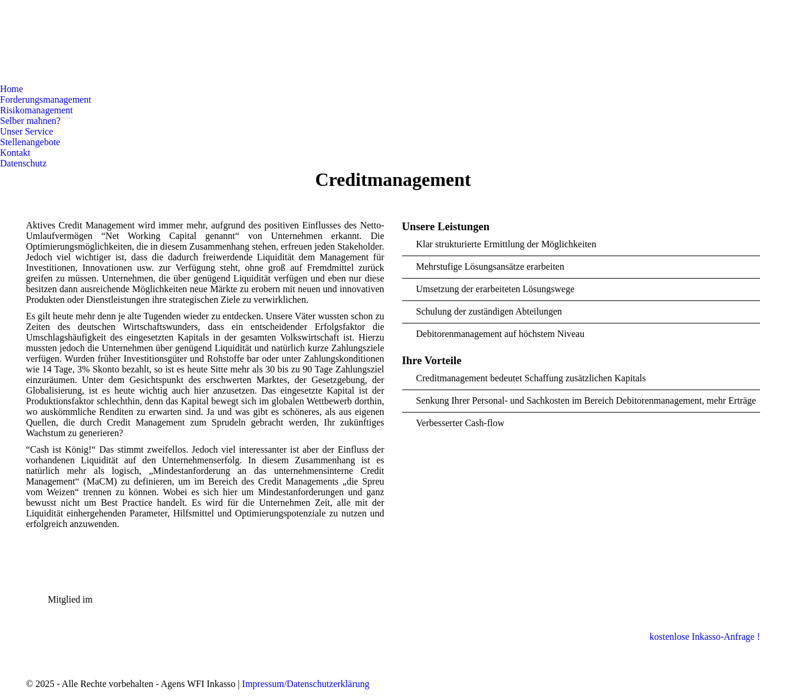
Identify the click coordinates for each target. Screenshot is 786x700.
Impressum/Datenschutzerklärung (306, 684)
